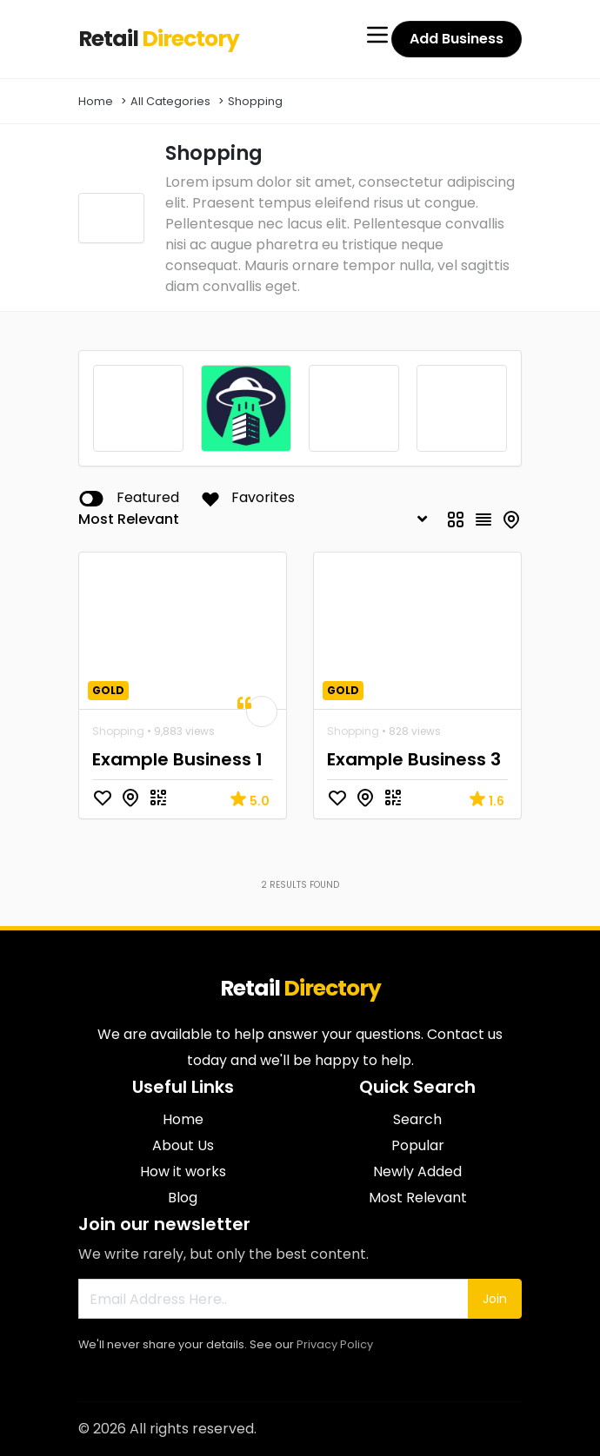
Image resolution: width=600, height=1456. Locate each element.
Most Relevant (418, 1198)
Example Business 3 (414, 759)
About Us (183, 1145)
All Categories (170, 101)
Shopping (255, 101)
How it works (183, 1171)
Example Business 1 (177, 759)
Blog (182, 1198)
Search (417, 1119)
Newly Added (417, 1171)
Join (495, 1298)
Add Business (456, 39)
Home (95, 101)
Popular (417, 1145)
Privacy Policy (335, 1344)
